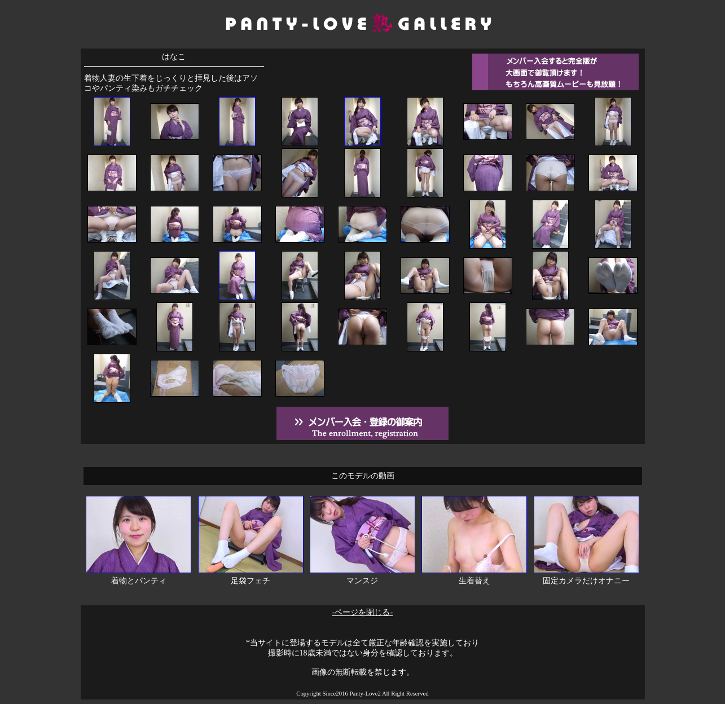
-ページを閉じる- (362, 612)
